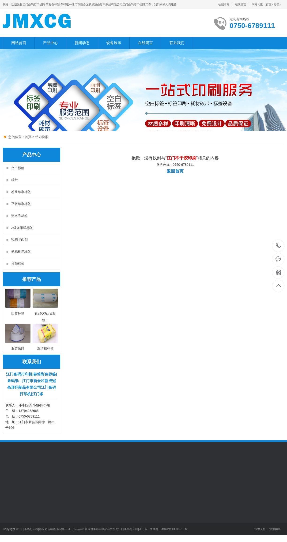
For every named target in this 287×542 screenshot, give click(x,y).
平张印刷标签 (21, 204)
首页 (28, 137)
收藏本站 (224, 4)
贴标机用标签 (21, 252)
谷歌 (276, 4)
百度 (269, 4)
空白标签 (17, 168)
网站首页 (18, 43)
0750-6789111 (278, 246)
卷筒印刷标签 (21, 192)
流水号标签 (19, 216)
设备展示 (113, 43)
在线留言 (240, 4)
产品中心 (50, 43)
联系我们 (177, 43)
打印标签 (17, 264)
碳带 (14, 180)
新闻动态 (82, 43)
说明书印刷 (19, 240)
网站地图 (257, 4)
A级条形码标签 (22, 228)
